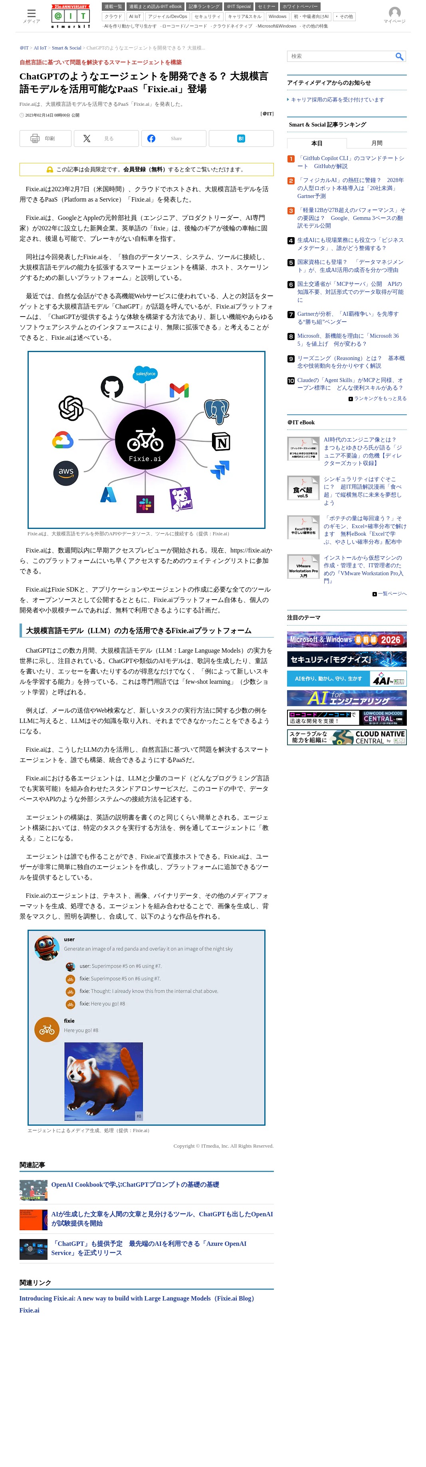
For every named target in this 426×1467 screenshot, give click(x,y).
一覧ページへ (392, 594)
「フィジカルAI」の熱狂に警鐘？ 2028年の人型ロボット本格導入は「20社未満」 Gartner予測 (350, 188)
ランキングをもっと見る (380, 398)
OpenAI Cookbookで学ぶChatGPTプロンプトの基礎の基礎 (135, 1184)
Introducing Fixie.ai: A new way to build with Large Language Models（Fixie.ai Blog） (139, 1298)
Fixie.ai (30, 1310)
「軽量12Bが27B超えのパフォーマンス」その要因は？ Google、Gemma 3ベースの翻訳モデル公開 (351, 218)
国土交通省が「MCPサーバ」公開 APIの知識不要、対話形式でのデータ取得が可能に (350, 292)
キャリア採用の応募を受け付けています (337, 100)
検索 (400, 56)
